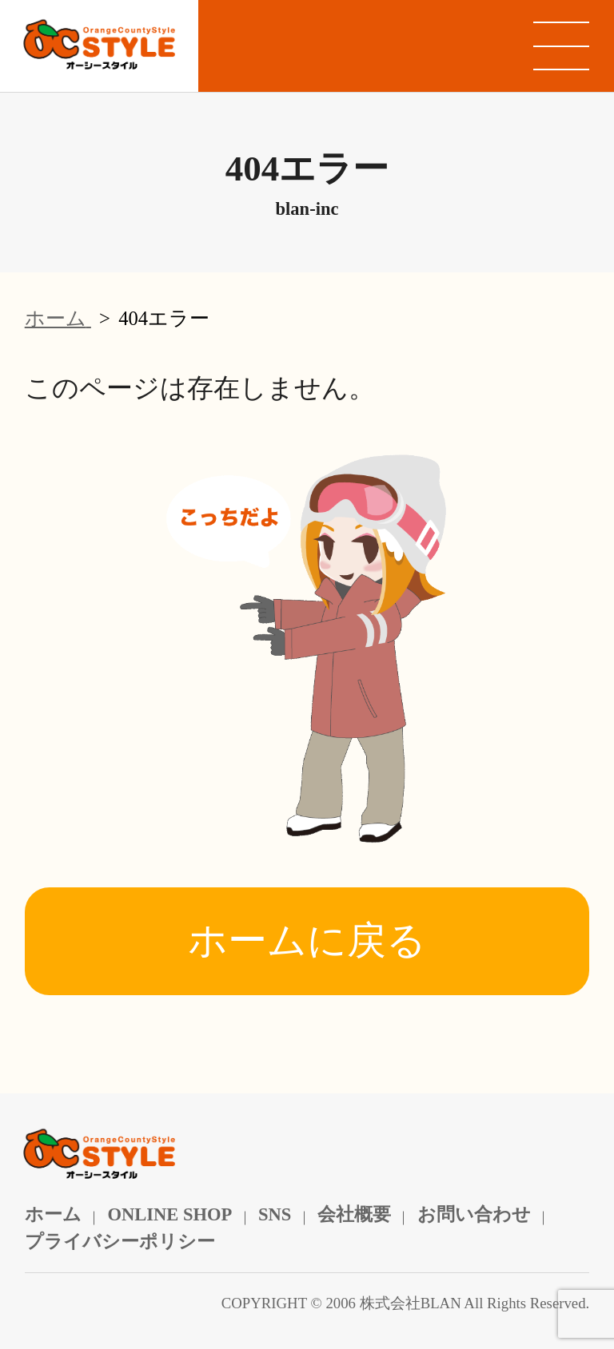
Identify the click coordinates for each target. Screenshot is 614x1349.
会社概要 (354, 1214)
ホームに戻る (307, 940)
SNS (274, 1214)
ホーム (53, 1214)
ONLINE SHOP (169, 1214)
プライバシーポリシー (120, 1242)
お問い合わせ (474, 1214)
